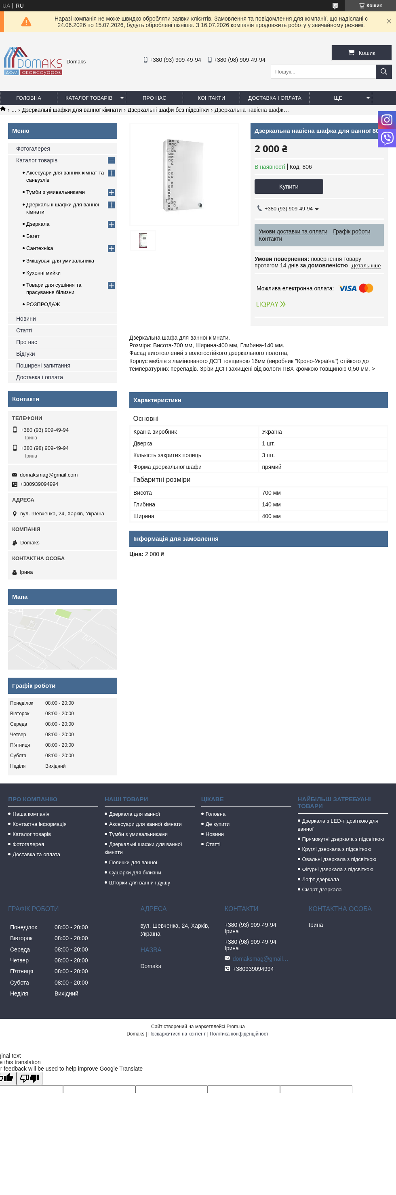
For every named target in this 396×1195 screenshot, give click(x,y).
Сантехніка (39, 248)
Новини (26, 318)
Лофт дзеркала (320, 879)
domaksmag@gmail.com (49, 475)
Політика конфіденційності (240, 1034)
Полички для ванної (133, 862)
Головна (28, 98)
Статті (24, 330)
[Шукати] (384, 72)
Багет (33, 236)
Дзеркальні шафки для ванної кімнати (72, 110)
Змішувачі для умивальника (60, 261)
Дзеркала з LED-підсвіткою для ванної (338, 825)
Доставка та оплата (36, 854)
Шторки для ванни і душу (139, 883)
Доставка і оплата (274, 98)
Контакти (211, 98)
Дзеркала (38, 224)
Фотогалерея (33, 148)
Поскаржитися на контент (177, 1034)
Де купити (218, 824)
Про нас (154, 98)
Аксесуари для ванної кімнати (145, 824)
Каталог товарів (88, 98)
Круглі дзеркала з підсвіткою (336, 849)
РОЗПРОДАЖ (43, 304)
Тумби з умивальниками (55, 192)
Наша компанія (31, 814)
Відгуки (25, 354)
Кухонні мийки (43, 273)
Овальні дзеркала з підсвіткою (339, 859)
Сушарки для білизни (135, 872)
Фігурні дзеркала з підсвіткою (337, 869)
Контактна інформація (40, 824)
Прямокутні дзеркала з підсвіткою (343, 839)
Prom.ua (236, 1026)
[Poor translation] (29, 1078)
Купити (289, 186)
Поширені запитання (43, 365)
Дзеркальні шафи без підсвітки (168, 110)
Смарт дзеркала (322, 889)
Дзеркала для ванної (134, 814)
